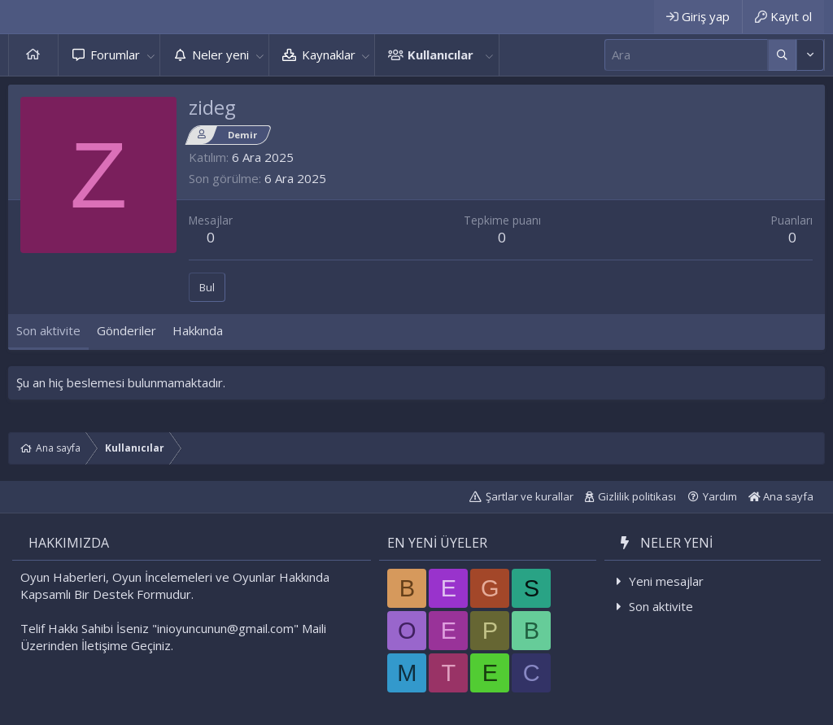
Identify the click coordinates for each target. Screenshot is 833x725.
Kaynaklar (328, 54)
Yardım (720, 496)
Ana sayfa (33, 55)
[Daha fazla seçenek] (782, 55)
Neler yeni (220, 54)
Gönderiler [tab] (126, 330)
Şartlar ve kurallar (530, 496)
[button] (150, 55)
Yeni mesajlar (666, 581)
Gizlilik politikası (637, 496)
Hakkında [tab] (197, 330)
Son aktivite (661, 606)
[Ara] (686, 55)
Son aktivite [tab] (48, 330)
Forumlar (115, 54)
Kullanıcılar (440, 54)
